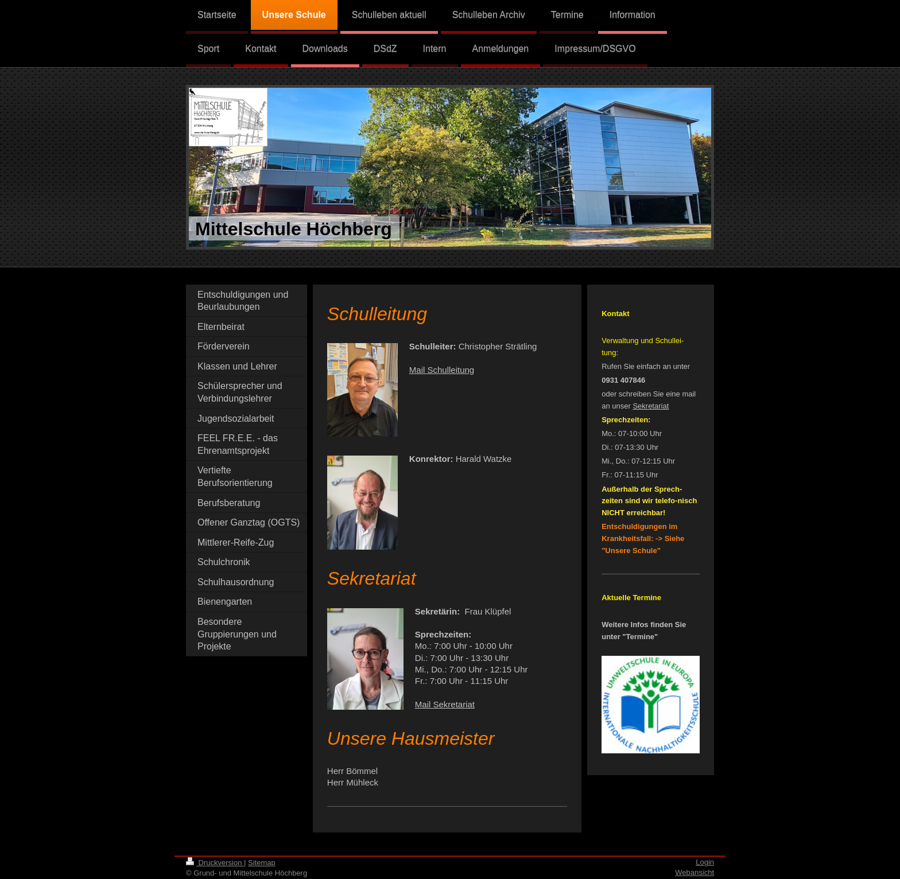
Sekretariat (651, 406)
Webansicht (694, 872)
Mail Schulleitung (441, 370)
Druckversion (215, 862)
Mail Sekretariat (445, 704)
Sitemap (262, 862)
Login (705, 862)
